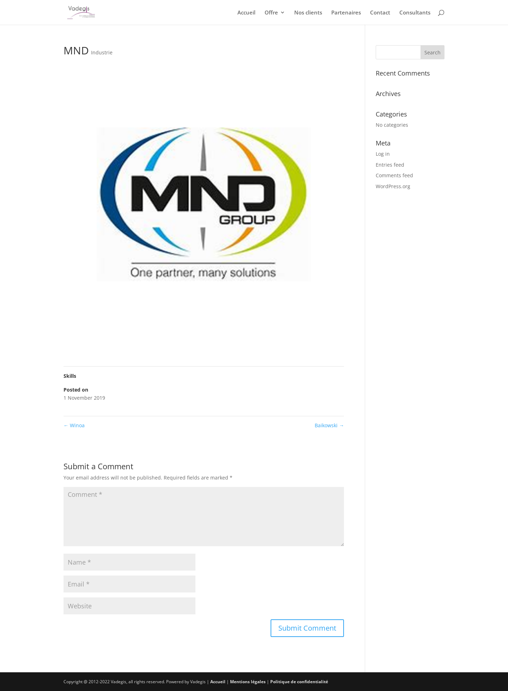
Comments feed (394, 175)
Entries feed (390, 164)
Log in (383, 153)
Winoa (74, 425)
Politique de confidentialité (299, 682)
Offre (271, 13)
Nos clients (308, 13)
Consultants (414, 13)
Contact (380, 13)
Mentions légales (248, 682)
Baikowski (329, 425)
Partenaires (346, 13)
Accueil (246, 13)
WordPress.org (393, 186)
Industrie (102, 52)
